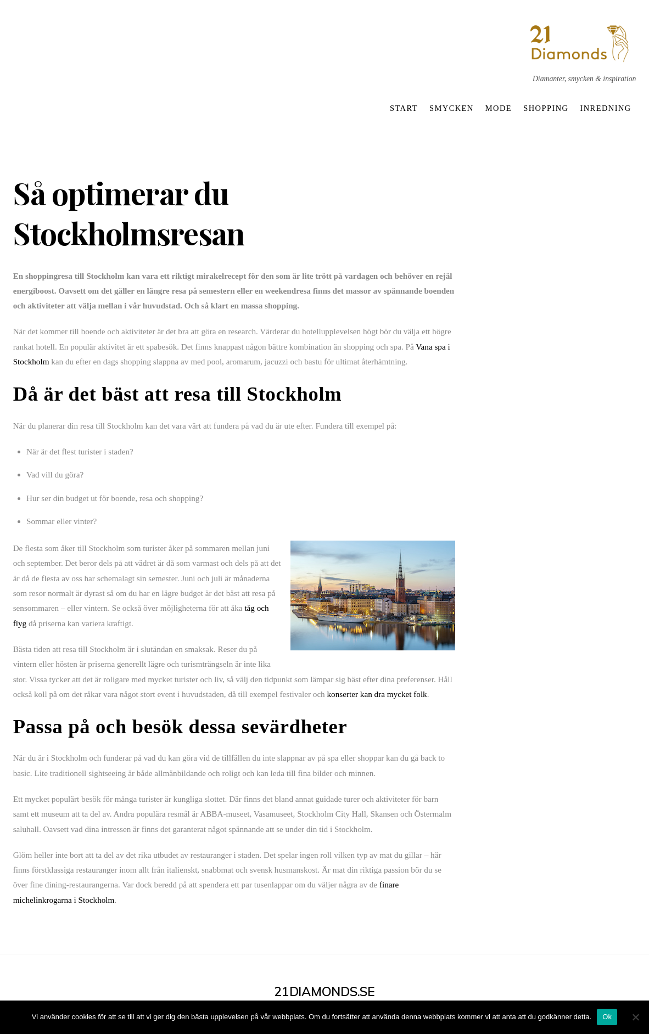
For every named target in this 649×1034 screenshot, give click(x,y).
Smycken (451, 108)
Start (404, 108)
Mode (498, 108)
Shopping (545, 108)
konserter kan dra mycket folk (377, 694)
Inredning (605, 108)
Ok (607, 1017)
